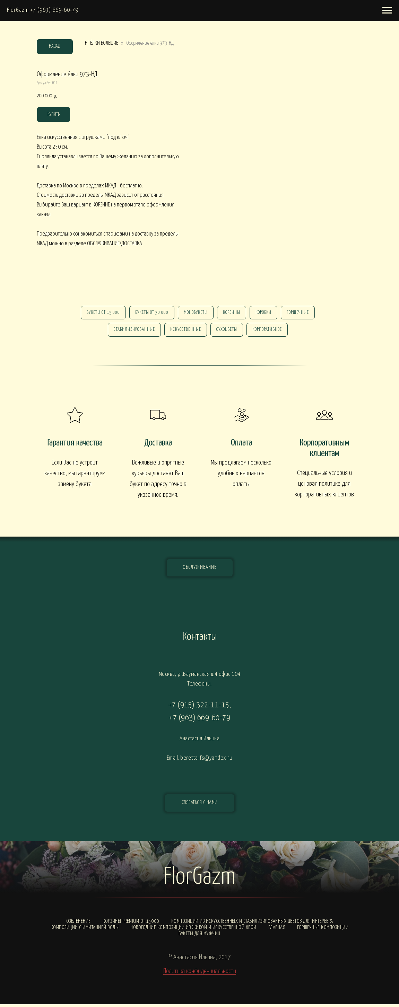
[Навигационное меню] (387, 10)
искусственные (185, 331)
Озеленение (78, 924)
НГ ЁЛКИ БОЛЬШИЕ (101, 43)
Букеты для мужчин (199, 936)
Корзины (232, 313)
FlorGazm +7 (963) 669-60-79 (42, 10)
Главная (277, 930)
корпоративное (269, 331)
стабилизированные (132, 331)
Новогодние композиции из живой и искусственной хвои (193, 930)
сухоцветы (227, 331)
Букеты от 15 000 (99, 313)
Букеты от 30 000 (149, 313)
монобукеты (195, 313)
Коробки (266, 313)
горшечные (301, 313)
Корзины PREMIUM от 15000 (131, 924)
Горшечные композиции (322, 930)
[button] (199, 805)
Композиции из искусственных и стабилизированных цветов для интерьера (252, 924)
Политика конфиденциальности (199, 974)
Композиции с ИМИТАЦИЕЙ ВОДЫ (85, 930)
